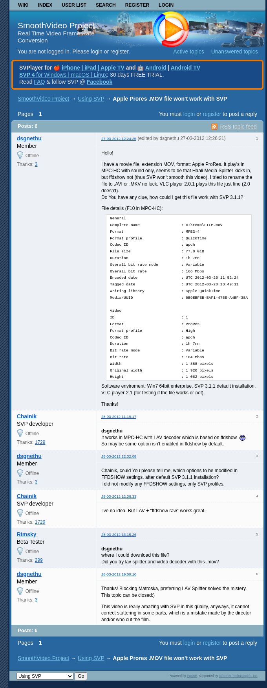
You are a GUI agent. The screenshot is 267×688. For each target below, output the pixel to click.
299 (39, 560)
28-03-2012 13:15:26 (118, 534)
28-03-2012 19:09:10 (118, 574)
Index (45, 5)
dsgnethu (29, 138)
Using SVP (91, 99)
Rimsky (27, 534)
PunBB (192, 676)
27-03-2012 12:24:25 (118, 138)
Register (137, 5)
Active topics (188, 51)
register (212, 114)
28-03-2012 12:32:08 (118, 456)
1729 (40, 442)
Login (166, 5)
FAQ (39, 82)
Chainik (27, 416)
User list (74, 5)
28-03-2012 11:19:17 (118, 416)
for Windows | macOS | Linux (63, 75)
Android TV (185, 67)
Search (106, 5)
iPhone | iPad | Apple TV (93, 67)
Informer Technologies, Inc (238, 676)
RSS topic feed (238, 126)
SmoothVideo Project (56, 25)
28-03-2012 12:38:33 (118, 496)
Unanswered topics (234, 51)
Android (155, 67)
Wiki (23, 5)
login (189, 114)
